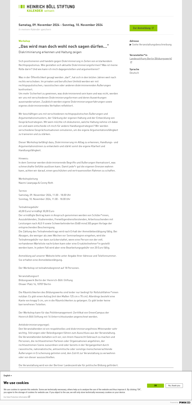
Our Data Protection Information (15, 397)
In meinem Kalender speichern (35, 29)
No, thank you (174, 385)
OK (155, 385)
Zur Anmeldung (142, 28)
